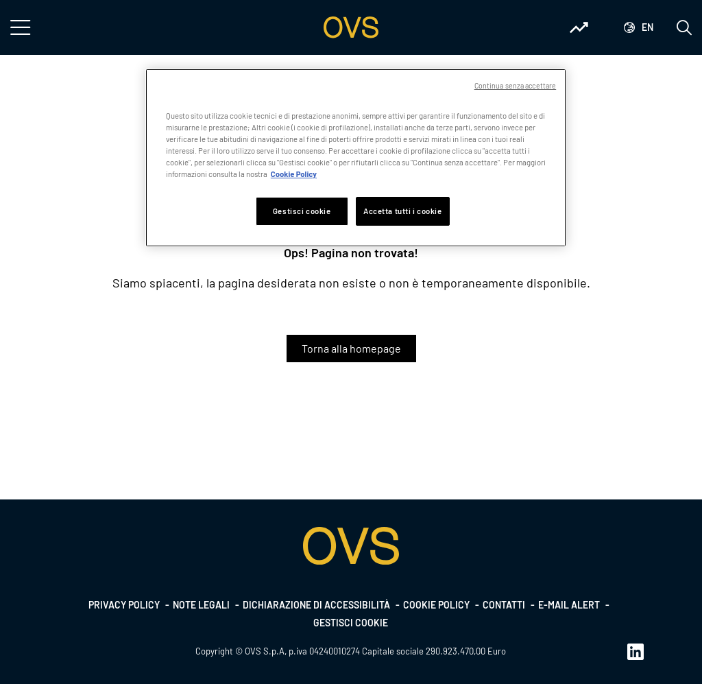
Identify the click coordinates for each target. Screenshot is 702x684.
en (647, 27)
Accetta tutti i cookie (402, 211)
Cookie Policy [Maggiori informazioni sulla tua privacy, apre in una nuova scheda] (294, 173)
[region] (355, 158)
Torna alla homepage (351, 348)
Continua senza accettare (515, 85)
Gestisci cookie (350, 622)
